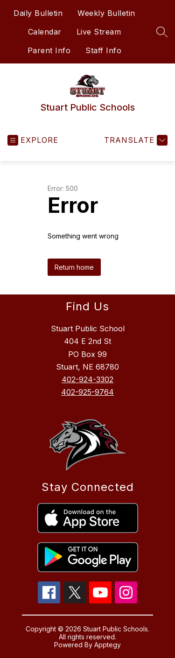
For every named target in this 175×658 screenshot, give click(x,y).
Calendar (45, 31)
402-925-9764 (87, 392)
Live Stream (99, 31)
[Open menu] (32, 140)
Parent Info (49, 50)
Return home (74, 267)
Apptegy (107, 645)
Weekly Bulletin (106, 13)
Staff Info (103, 50)
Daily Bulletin (38, 13)
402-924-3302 (87, 379)
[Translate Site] (135, 140)
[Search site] (162, 31)
